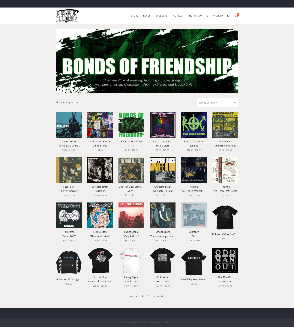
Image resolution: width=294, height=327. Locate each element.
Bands (147, 16)
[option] (147, 61)
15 (162, 295)
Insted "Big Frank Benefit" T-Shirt (198, 279)
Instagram (195, 16)
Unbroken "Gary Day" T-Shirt (227, 234)
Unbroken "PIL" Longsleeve (70, 279)
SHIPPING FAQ (215, 16)
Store (134, 16)
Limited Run (166, 322)
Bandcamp (162, 16)
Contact (178, 16)
